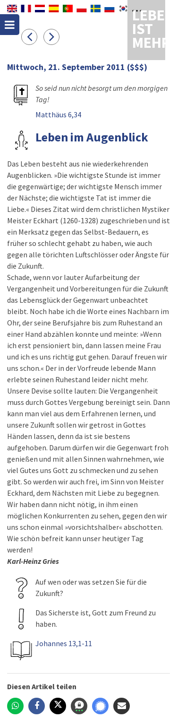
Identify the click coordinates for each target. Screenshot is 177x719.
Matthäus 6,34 (58, 114)
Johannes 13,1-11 (63, 643)
